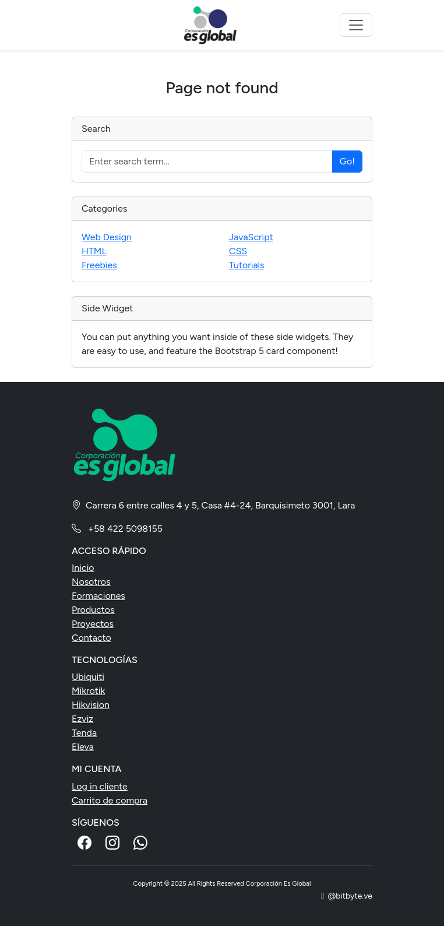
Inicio (83, 567)
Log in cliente (100, 786)
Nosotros (91, 581)
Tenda (84, 732)
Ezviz (82, 718)
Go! (347, 161)
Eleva (83, 746)
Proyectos (93, 623)
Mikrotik (88, 690)
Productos (93, 609)
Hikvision (91, 704)
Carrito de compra (109, 800)
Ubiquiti (88, 676)
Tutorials (247, 265)
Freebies (99, 265)
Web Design (107, 237)
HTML (94, 251)
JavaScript (251, 237)
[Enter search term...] (207, 161)
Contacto (91, 637)
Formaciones (98, 595)
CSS (238, 251)
